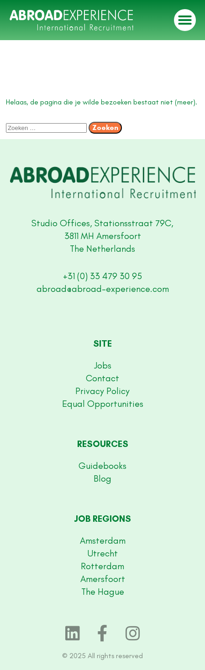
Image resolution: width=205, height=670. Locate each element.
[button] (185, 20)
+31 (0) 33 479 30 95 (102, 275)
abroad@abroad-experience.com (103, 288)
